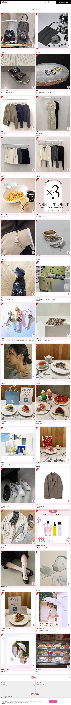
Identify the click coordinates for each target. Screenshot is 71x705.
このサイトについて (39, 688)
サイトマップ (3, 688)
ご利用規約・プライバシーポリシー (5, 685)
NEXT (69, 677)
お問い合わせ (38, 682)
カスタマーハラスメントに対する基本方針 (40, 685)
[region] (35, 701)
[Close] (69, 701)
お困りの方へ (3, 682)
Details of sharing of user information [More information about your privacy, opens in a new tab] (9, 703)
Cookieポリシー (3, 690)
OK (53, 701)
